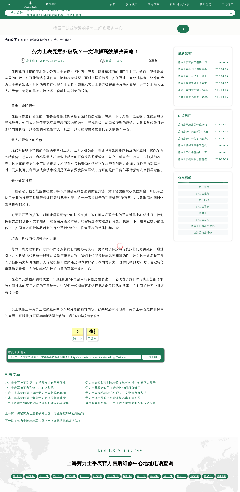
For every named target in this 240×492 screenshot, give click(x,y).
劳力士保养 (202, 187)
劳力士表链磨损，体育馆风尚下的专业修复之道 (195, 159)
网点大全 (154, 4)
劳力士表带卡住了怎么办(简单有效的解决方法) (195, 138)
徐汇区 (30, 476)
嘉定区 (154, 476)
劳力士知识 (61, 39)
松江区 (181, 476)
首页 (113, 4)
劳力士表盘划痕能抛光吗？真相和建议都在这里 (37, 403)
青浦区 (194, 476)
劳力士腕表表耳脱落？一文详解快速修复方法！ (49, 420)
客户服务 (206, 4)
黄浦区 (17, 476)
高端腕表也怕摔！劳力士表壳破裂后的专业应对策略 (120, 403)
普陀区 (71, 476)
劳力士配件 (202, 200)
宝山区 (141, 476)
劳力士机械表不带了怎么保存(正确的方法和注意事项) (195, 145)
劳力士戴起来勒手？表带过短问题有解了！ (114, 387)
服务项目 (132, 4)
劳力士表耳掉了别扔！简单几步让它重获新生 (35, 382)
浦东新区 (113, 476)
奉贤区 (208, 476)
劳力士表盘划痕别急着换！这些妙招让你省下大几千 (120, 382)
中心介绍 (228, 4)
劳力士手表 (202, 206)
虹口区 (84, 476)
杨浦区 (97, 476)
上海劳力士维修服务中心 (44, 309)
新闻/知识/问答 (180, 4)
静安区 (57, 476)
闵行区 (127, 476)
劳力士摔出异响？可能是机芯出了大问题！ (114, 398)
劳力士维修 (202, 193)
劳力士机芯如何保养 (203, 226)
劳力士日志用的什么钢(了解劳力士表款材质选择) (195, 124)
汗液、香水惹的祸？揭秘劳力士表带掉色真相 (35, 392)
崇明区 (221, 476)
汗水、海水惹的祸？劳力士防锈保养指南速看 (35, 398)
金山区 (168, 476)
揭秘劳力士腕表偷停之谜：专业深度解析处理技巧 (50, 413)
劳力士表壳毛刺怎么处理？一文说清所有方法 (116, 392)
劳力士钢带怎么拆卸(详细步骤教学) (195, 131)
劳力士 (203, 213)
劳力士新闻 (202, 219)
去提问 (92, 338)
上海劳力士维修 (203, 232)
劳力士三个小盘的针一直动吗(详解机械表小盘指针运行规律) (195, 152)
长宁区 (44, 476)
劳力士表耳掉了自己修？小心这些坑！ (31, 387)
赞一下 (77, 338)
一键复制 (151, 357)
